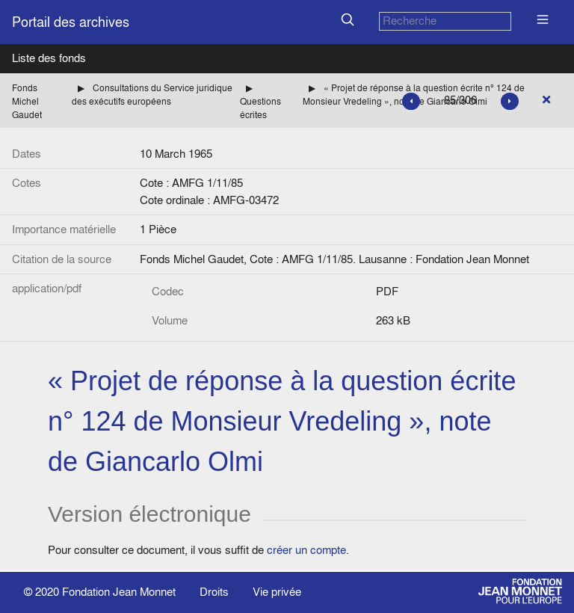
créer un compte (306, 550)
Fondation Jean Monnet (119, 592)
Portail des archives (70, 22)
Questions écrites (260, 108)
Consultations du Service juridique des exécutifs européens (152, 94)
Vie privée (277, 592)
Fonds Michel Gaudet (27, 101)
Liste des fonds (49, 58)
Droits (214, 592)
